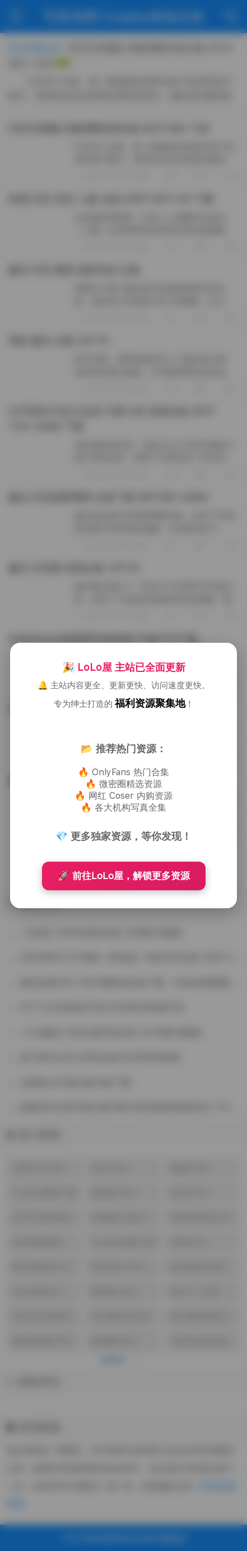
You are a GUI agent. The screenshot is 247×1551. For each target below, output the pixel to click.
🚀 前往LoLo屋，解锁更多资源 (124, 875)
